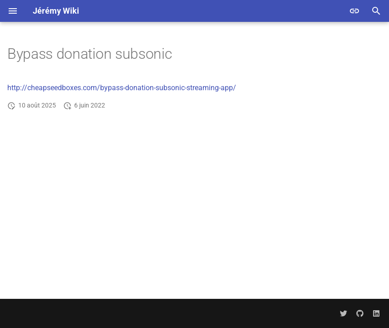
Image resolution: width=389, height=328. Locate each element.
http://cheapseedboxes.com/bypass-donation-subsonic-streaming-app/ (121, 87)
